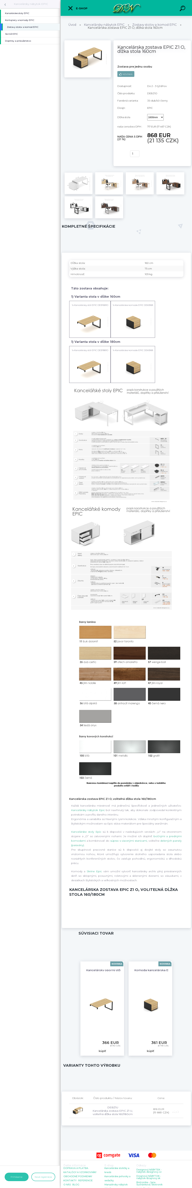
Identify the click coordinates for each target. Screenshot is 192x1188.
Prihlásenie (16, 1176)
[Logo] (126, 8)
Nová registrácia (43, 1176)
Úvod (72, 24)
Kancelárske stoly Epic (86, 831)
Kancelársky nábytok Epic (88, 810)
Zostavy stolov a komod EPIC (154, 24)
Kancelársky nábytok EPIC (31, 4)
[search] (183, 9)
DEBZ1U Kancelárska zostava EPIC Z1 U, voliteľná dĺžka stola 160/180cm (113, 1111)
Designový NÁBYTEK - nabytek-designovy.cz (149, 1171)
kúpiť (121, 153)
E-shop (78, 8)
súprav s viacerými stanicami (128, 840)
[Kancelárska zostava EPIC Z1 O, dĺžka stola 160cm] (87, 41)
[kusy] (134, 153)
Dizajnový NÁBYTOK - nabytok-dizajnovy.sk (148, 1177)
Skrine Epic (94, 871)
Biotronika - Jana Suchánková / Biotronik (149, 1183)
